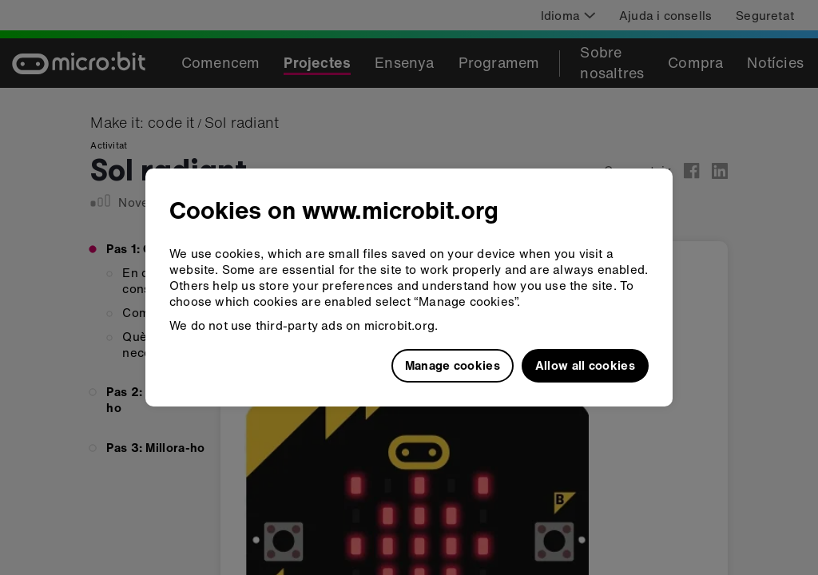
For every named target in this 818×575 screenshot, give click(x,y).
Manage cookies (452, 365)
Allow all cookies (585, 365)
